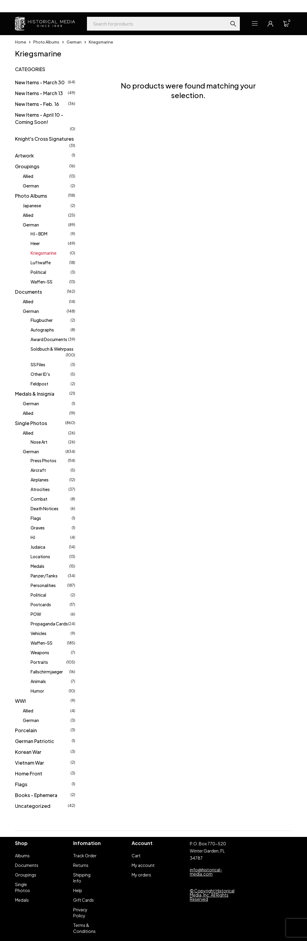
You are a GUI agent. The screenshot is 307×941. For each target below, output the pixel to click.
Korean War (28, 752)
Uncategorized (32, 806)
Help (19, 6)
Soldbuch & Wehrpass (52, 349)
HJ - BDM (39, 233)
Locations (40, 556)
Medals (37, 566)
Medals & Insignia (34, 394)
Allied (28, 176)
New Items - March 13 (39, 93)
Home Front (28, 773)
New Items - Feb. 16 (37, 104)
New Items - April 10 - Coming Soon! (39, 118)
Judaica (38, 547)
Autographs (42, 329)
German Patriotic (34, 741)
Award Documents (49, 339)
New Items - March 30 (40, 82)
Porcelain (26, 730)
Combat (39, 499)
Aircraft (38, 470)
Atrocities (40, 489)
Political (38, 272)
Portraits (39, 662)
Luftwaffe (41, 262)
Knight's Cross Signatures (44, 139)
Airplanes (40, 479)
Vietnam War (29, 763)
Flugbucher (42, 320)
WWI (20, 701)
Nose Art (39, 442)
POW (36, 614)
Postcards (41, 604)
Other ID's (40, 374)
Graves (38, 527)
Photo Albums (46, 42)
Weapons (40, 652)
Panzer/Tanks (44, 575)
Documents (28, 292)
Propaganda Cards (49, 623)
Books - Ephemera (36, 795)
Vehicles (38, 633)
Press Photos (43, 460)
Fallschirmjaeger (47, 671)
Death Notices (44, 508)
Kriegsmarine (43, 253)
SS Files (38, 364)
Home (20, 42)
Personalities (43, 585)
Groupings (27, 166)
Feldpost (39, 383)
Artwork (24, 155)
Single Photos (31, 423)
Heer (35, 243)
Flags (36, 518)
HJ (33, 537)
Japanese (32, 205)
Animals (38, 681)
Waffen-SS (41, 281)
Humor (37, 691)
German (74, 42)
